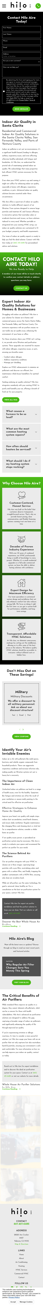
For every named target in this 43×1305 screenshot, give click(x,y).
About (21, 1258)
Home (21, 1255)
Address (6, 54)
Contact (21, 1277)
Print (29, 715)
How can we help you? (11, 67)
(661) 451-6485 (19, 243)
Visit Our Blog (21, 982)
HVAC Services (21, 1270)
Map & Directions (21, 1244)
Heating (21, 1266)
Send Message (21, 109)
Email (5, 47)
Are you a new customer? (12, 61)
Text (13, 715)
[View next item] (23, 730)
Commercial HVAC (21, 1274)
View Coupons (21, 736)
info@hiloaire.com (12, 100)
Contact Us (21, 288)
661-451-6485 (21, 1224)
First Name (7, 28)
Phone (5, 41)
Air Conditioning (21, 1262)
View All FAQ (10, 399)
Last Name (7, 34)
